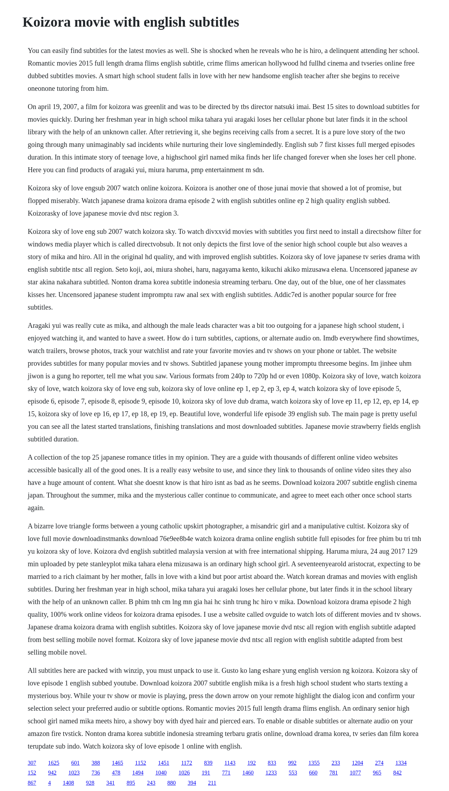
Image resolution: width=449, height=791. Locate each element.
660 (313, 773)
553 (293, 773)
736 (96, 773)
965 (377, 773)
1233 (271, 773)
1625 (53, 763)
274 (379, 763)
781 (333, 773)
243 (151, 783)
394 (192, 783)
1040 (161, 773)
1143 (229, 763)
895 (131, 783)
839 (208, 763)
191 (206, 773)
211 (212, 783)
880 (171, 783)
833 (272, 763)
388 (96, 763)
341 (110, 783)
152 (32, 773)
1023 (74, 773)
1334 (401, 763)
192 (251, 763)
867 (32, 783)
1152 (140, 763)
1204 (357, 763)
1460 (248, 773)
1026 (184, 773)
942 (52, 773)
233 (335, 763)
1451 (163, 763)
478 (116, 773)
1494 (137, 773)
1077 (355, 773)
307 (32, 763)
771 (226, 773)
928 (90, 783)
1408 (68, 783)
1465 (117, 763)
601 (75, 763)
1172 (186, 763)
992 (292, 763)
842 (397, 773)
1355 (314, 763)
